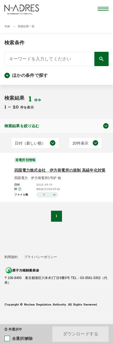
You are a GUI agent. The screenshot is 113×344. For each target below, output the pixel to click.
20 (16, 107)
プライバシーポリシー (40, 257)
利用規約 (11, 257)
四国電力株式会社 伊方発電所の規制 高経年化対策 (60, 170)
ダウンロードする (80, 334)
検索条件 (14, 42)
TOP (7, 26)
